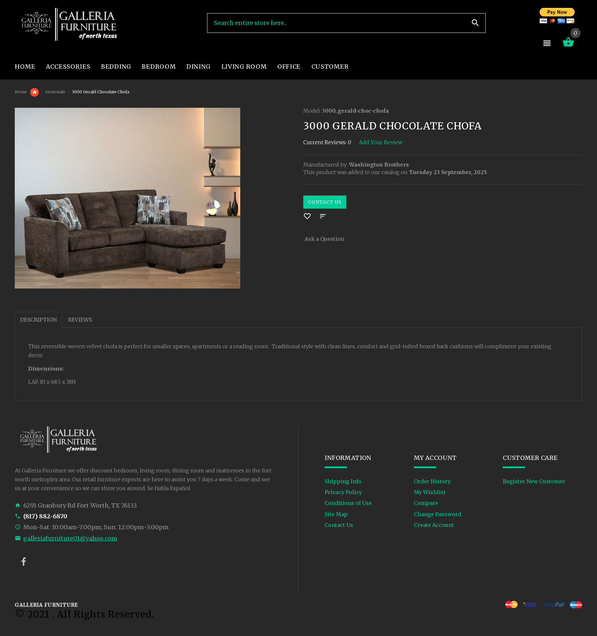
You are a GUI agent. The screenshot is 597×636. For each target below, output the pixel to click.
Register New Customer (534, 481)
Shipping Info (343, 481)
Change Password (437, 514)
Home (21, 91)
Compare (426, 503)
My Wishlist (430, 492)
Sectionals (55, 91)
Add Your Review (380, 142)
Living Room (34, 92)
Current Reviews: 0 (327, 142)
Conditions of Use (348, 503)
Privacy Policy (343, 492)
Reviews (80, 319)
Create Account (434, 525)
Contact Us (325, 202)
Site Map (336, 514)
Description (38, 319)
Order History (432, 481)
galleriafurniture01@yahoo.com (70, 538)
